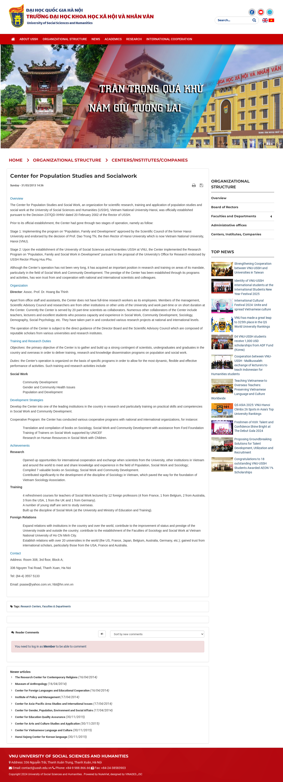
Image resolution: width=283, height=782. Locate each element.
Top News (222, 251)
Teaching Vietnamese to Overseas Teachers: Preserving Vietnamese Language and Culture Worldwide (239, 389)
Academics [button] (113, 40)
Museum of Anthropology (31, 684)
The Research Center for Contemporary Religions (46, 677)
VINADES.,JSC (133, 774)
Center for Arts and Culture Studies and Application (47, 723)
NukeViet (103, 774)
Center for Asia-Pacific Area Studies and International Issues (54, 703)
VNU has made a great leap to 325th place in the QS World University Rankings (253, 322)
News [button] (96, 40)
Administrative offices (229, 225)
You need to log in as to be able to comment (50, 646)
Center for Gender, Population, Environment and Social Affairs (54, 710)
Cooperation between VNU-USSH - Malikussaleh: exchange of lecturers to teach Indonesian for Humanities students (241, 365)
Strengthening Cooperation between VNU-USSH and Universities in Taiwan (253, 268)
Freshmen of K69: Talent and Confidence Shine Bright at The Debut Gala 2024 (253, 426)
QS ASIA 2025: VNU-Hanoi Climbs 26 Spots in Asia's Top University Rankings (254, 409)
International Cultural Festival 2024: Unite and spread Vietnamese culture (252, 305)
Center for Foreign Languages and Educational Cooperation (52, 690)
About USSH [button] (28, 40)
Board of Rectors (224, 207)
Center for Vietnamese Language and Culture (43, 730)
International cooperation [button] (169, 40)
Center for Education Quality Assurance (40, 717)
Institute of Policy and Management (37, 697)
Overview (218, 198)
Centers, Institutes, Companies (236, 234)
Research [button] (134, 40)
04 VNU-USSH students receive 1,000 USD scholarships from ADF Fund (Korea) (253, 343)
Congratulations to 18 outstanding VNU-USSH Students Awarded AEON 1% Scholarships (253, 465)
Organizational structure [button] (65, 40)
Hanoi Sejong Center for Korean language (41, 737)
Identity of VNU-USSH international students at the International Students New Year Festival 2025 (253, 287)
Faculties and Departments (233, 216)
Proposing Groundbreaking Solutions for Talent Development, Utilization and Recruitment (253, 445)
